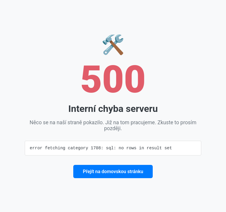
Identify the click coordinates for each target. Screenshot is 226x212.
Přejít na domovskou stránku (113, 172)
